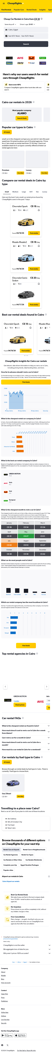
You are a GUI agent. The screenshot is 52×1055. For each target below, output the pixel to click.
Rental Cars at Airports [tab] (11, 850)
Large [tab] (24, 192)
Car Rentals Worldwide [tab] (34, 860)
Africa (19, 962)
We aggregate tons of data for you (27, 949)
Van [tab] (37, 192)
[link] (22, 118)
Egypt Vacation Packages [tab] (30, 865)
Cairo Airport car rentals (10, 881)
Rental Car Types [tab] (27, 855)
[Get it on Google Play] (7, 1035)
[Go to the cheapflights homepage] (16, 3)
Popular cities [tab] (8, 870)
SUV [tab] (30, 192)
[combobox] (10, 24)
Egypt (25, 962)
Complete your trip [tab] (10, 865)
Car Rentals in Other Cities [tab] (12, 860)
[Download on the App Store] (20, 1035)
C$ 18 (37, 19)
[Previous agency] (5, 687)
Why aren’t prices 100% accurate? (27, 953)
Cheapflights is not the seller (27, 945)
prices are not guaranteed (10, 939)
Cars (13, 962)
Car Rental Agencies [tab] (10, 855)
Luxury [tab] (44, 192)
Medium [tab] (15, 192)
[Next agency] (47, 687)
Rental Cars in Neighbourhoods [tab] (34, 850)
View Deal (20, 173)
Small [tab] (7, 192)
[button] (3, 3)
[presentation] (42, 19)
